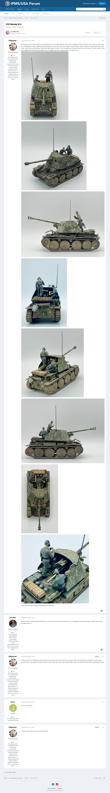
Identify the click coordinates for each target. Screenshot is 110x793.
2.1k (13, 632)
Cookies (59, 788)
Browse (19, 9)
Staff (28, 13)
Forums (6, 13)
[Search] (84, 9)
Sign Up (102, 3)
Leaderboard (45, 13)
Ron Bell (13, 617)
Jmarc (12, 702)
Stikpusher (15, 31)
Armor (23, 33)
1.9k (13, 717)
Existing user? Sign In (90, 3)
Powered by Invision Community (55, 790)
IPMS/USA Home (10, 9)
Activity (27, 9)
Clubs (13, 13)
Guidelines (21, 13)
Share (88, 32)
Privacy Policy (52, 788)
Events (43, 9)
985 (13, 55)
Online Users (35, 13)
